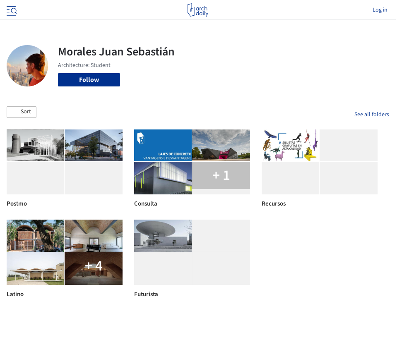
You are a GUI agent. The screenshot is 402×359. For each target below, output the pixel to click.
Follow (89, 79)
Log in (380, 10)
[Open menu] (11, 10)
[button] (21, 112)
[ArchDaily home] (197, 10)
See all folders (371, 114)
